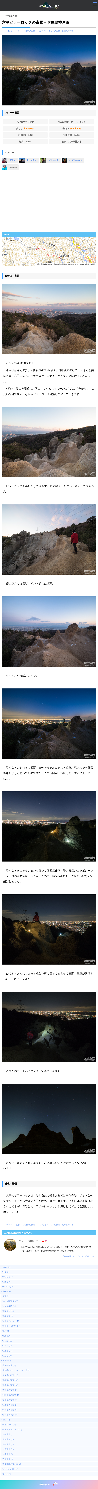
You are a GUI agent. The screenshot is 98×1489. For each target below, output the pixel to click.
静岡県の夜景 (10, 1410)
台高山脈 (8, 1459)
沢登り (7, 1474)
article (6, 1267)
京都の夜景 (9, 1365)
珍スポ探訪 (9, 1306)
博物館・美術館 (11, 1326)
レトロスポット (11, 1321)
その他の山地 (10, 1469)
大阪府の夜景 (10, 1375)
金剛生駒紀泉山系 (12, 1464)
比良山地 (8, 1454)
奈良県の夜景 (10, 1390)
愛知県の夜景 (10, 1400)
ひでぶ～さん (75, 160)
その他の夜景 (10, 1415)
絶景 (6, 1336)
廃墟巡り (8, 1311)
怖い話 (7, 1341)
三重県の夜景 (10, 1405)
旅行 (6, 1291)
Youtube (8, 1287)
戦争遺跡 (8, 1316)
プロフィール (89, 1256)
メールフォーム (78, 1256)
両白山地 (8, 1434)
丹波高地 (8, 1444)
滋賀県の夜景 (10, 1385)
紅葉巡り (8, 1351)
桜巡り (7, 1356)
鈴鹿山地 (8, 1449)
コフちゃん (53, 160)
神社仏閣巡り (10, 1301)
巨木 (6, 1296)
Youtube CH (67, 1256)
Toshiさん (32, 160)
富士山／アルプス (12, 1429)
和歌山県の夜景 (11, 1395)
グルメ (7, 1346)
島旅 (6, 1331)
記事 (6, 1282)
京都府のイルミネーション (16, 1370)
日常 (6, 1272)
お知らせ (8, 1277)
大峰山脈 (8, 1439)
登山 (6, 1420)
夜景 (6, 1360)
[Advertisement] (49, 203)
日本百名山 (9, 1424)
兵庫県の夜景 (10, 1380)
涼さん (12, 160)
